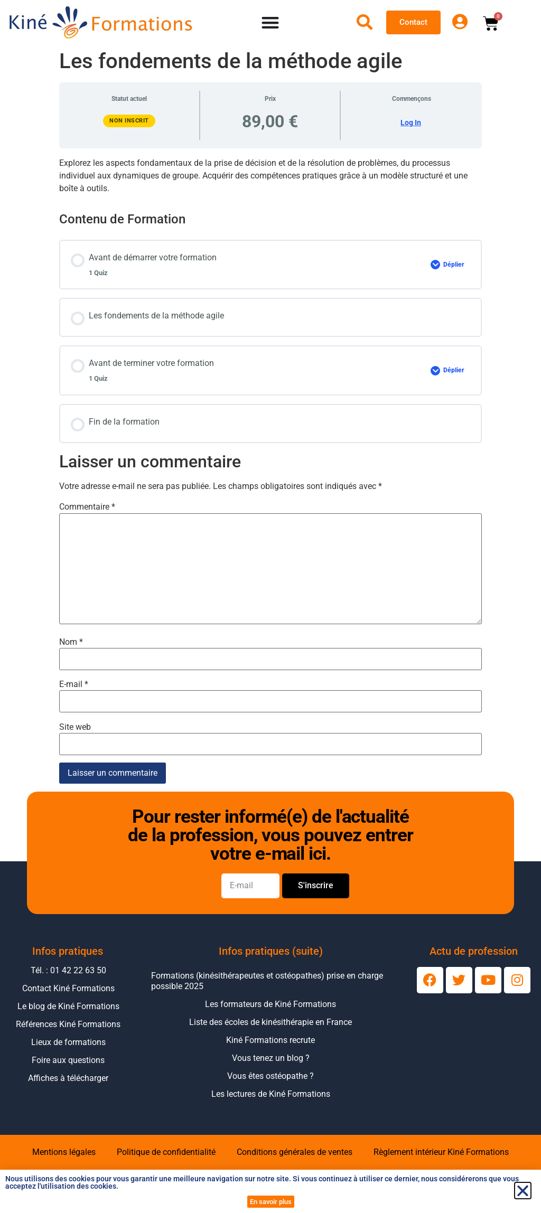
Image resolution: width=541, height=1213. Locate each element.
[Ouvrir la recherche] (364, 22)
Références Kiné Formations (68, 1024)
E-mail (73, 684)
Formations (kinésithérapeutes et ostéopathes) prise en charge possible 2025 (267, 981)
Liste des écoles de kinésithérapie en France (270, 1022)
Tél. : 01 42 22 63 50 (68, 970)
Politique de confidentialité (166, 1152)
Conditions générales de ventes (294, 1152)
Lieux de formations (68, 1042)
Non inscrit (129, 120)
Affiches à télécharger (68, 1078)
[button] (522, 1190)
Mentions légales (64, 1152)
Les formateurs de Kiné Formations (270, 1004)
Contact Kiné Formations (68, 988)
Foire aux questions (68, 1060)
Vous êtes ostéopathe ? (270, 1076)
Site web (75, 727)
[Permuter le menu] (270, 22)
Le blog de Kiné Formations (68, 1006)
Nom (71, 642)
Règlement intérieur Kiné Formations (441, 1152)
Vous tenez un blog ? (271, 1058)
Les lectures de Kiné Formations (270, 1094)
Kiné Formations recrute (270, 1040)
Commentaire (87, 507)
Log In (410, 122)
